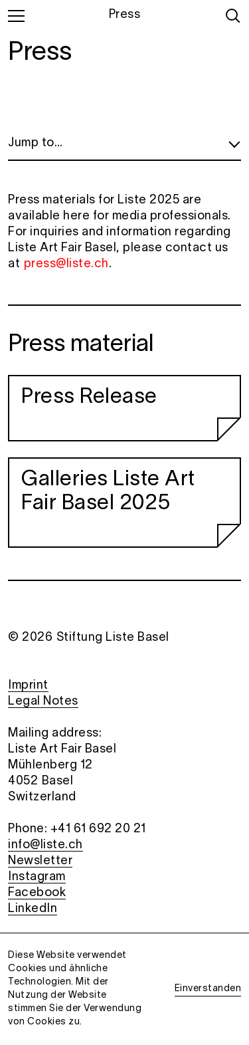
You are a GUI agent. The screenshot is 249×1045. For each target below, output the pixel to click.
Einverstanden (208, 989)
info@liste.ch (45, 845)
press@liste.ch (66, 264)
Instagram (37, 877)
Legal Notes (43, 701)
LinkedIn (32, 909)
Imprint (28, 685)
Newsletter (40, 861)
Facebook (37, 893)
